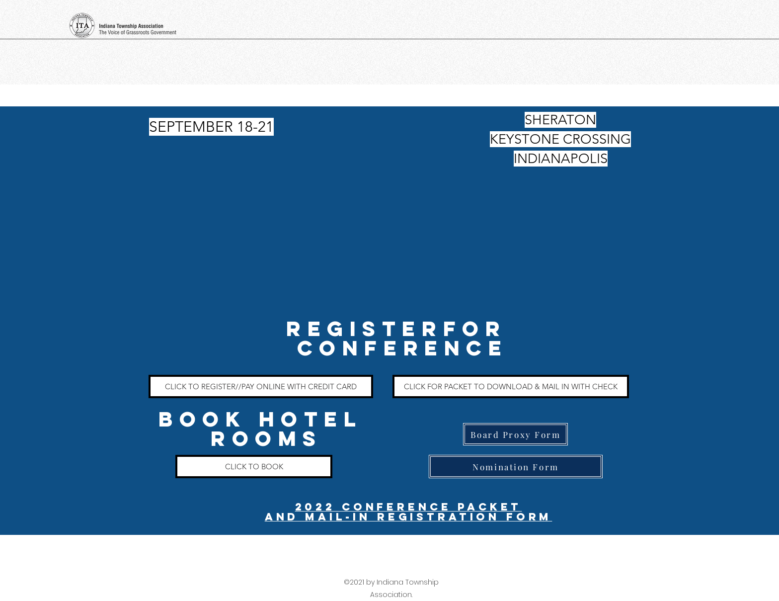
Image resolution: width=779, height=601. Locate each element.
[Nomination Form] (516, 466)
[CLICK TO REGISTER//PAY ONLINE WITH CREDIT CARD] (261, 386)
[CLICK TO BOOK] (253, 466)
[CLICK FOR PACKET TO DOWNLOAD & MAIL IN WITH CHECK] (510, 386)
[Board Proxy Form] (515, 434)
